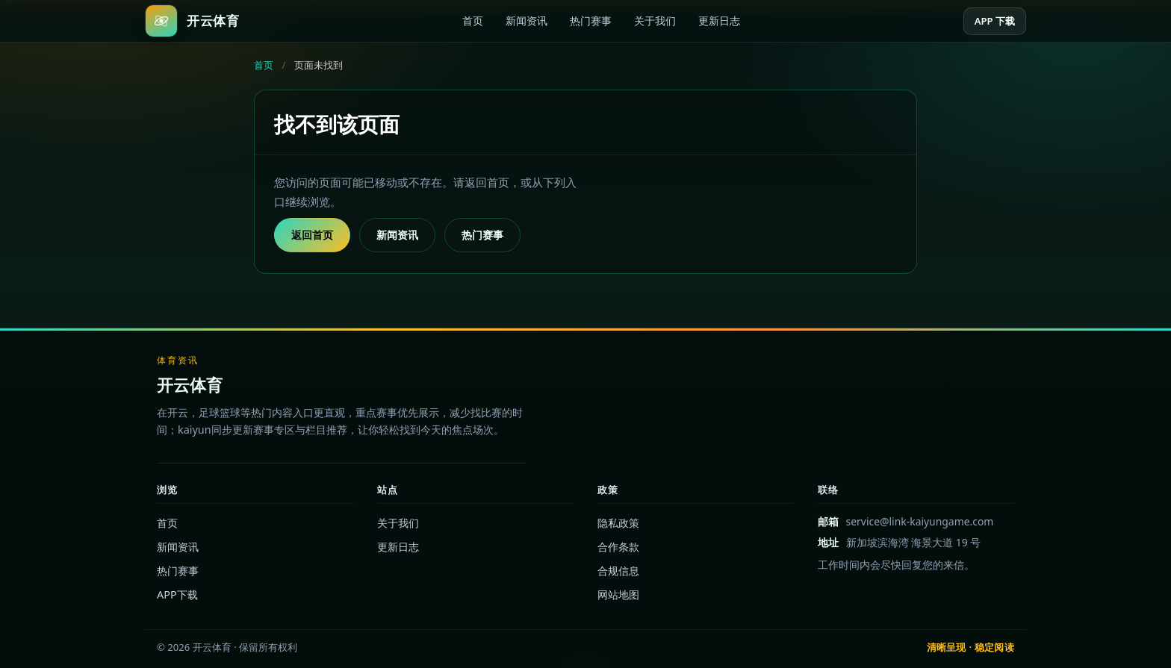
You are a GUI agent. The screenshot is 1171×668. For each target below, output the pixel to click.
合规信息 (618, 571)
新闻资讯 (526, 20)
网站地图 (618, 594)
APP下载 (177, 594)
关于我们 (655, 20)
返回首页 (312, 235)
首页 (472, 20)
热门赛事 (591, 20)
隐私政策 (618, 523)
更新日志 (719, 20)
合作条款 (618, 547)
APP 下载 (995, 21)
